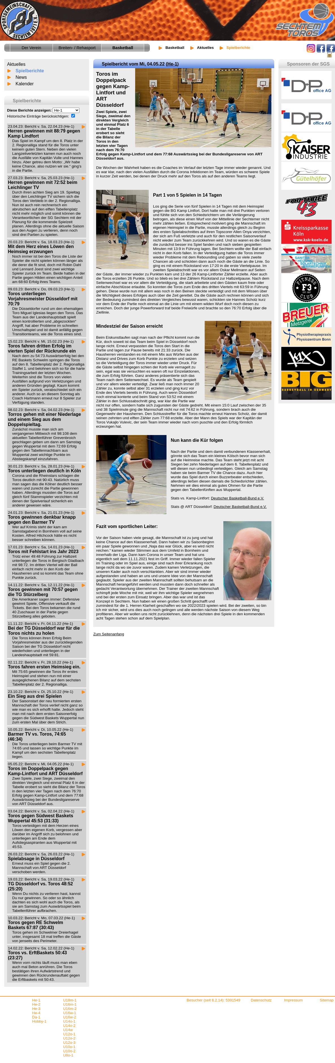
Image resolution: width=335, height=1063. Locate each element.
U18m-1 (69, 1000)
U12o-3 (69, 1042)
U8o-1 (68, 1055)
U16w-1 (69, 1013)
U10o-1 (69, 1047)
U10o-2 (69, 1051)
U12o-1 (69, 1034)
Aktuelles (205, 47)
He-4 (36, 1013)
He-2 (36, 1004)
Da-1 (36, 1017)
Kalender (25, 83)
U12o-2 (69, 1038)
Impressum (293, 1000)
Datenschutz (261, 1000)
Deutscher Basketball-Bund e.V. (237, 498)
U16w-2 (69, 1017)
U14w (68, 1030)
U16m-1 (69, 1004)
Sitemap (327, 1000)
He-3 (36, 1009)
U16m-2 (69, 1009)
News (21, 77)
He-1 (172, 64)
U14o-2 (69, 1025)
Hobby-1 (39, 1021)
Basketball (174, 47)
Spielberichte (30, 70)
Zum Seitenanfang (108, 634)
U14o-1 (69, 1021)
